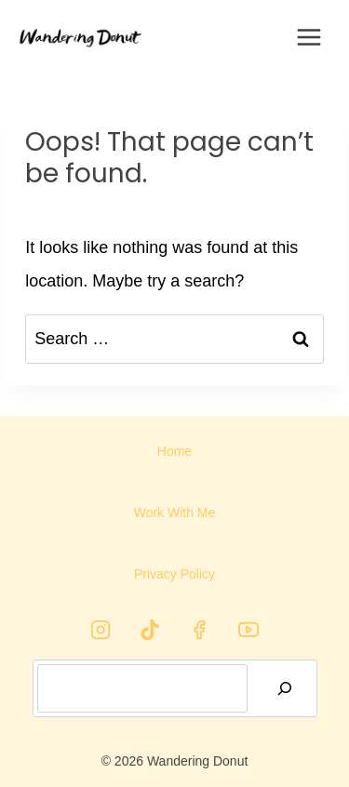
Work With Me (175, 512)
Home (174, 451)
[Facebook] (199, 629)
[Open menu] (309, 37)
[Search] (285, 688)
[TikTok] (149, 629)
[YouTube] (248, 629)
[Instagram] (100, 629)
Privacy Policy (174, 574)
